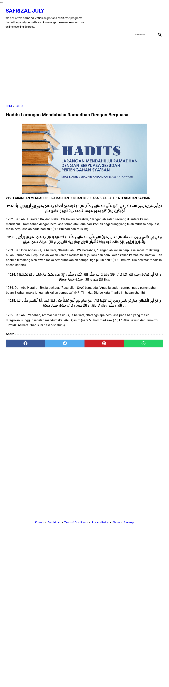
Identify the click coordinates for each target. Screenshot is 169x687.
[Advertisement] (84, 69)
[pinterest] (104, 342)
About (116, 522)
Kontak (39, 522)
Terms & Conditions (76, 522)
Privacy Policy (100, 522)
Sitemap (129, 522)
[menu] (8, 33)
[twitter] (140, 17)
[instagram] (159, 17)
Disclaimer (54, 522)
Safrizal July (25, 9)
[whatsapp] (143, 342)
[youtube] (149, 17)
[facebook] (131, 17)
